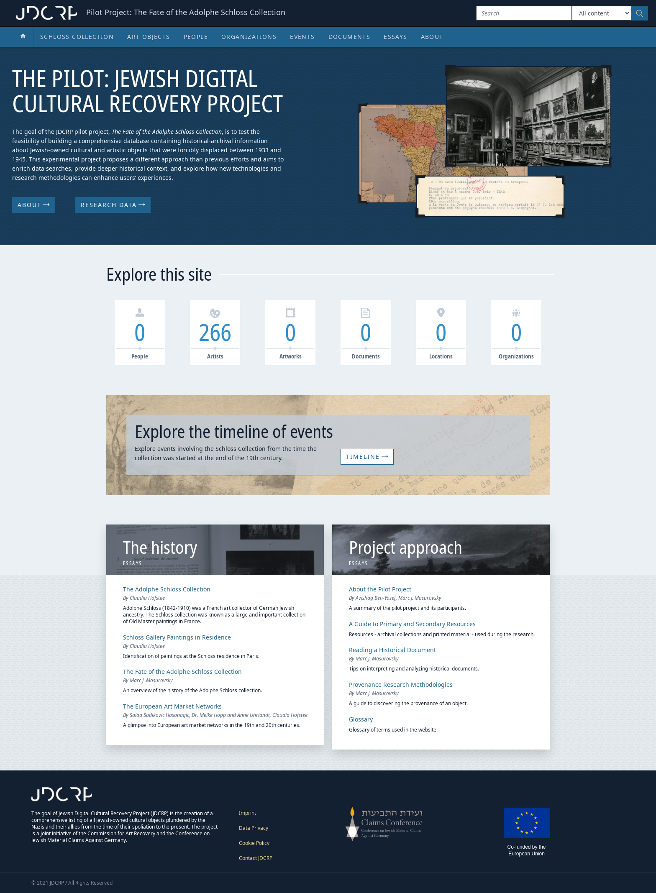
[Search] (524, 13)
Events (302, 37)
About (432, 37)
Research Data (113, 205)
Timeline (367, 457)
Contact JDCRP (255, 858)
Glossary (361, 719)
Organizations (249, 37)
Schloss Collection (77, 37)
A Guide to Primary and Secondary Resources (412, 624)
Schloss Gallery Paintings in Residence (177, 637)
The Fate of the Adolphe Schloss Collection (182, 672)
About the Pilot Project (380, 589)
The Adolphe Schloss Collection (166, 589)
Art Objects (148, 37)
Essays (395, 37)
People (196, 37)
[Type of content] (601, 13)
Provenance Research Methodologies (401, 684)
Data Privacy (253, 828)
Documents (349, 37)
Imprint (247, 812)
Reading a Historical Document (392, 650)
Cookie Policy (254, 843)
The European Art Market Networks (172, 706)
